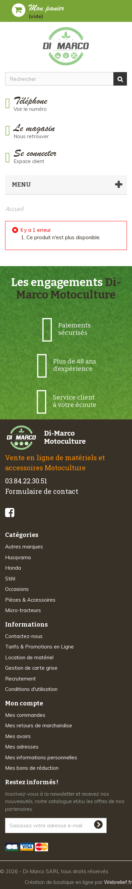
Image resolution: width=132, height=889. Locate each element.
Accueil (14, 208)
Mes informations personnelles (41, 757)
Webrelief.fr (118, 882)
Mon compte (24, 703)
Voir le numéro (30, 109)
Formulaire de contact (41, 491)
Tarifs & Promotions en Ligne (39, 646)
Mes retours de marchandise (38, 725)
